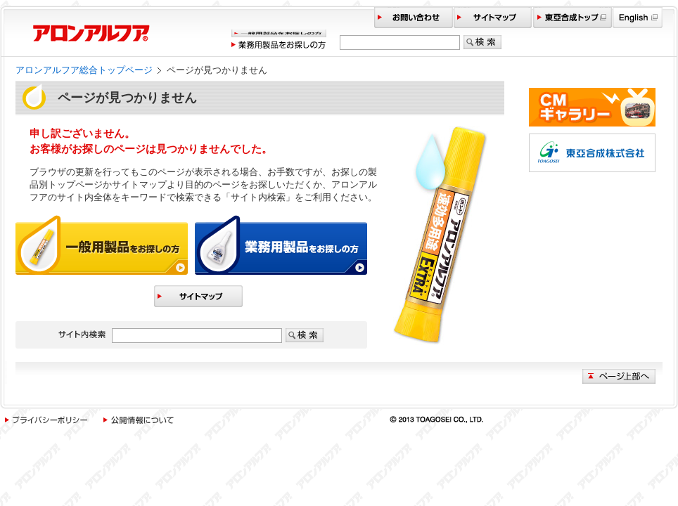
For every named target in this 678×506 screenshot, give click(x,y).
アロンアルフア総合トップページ (84, 70)
